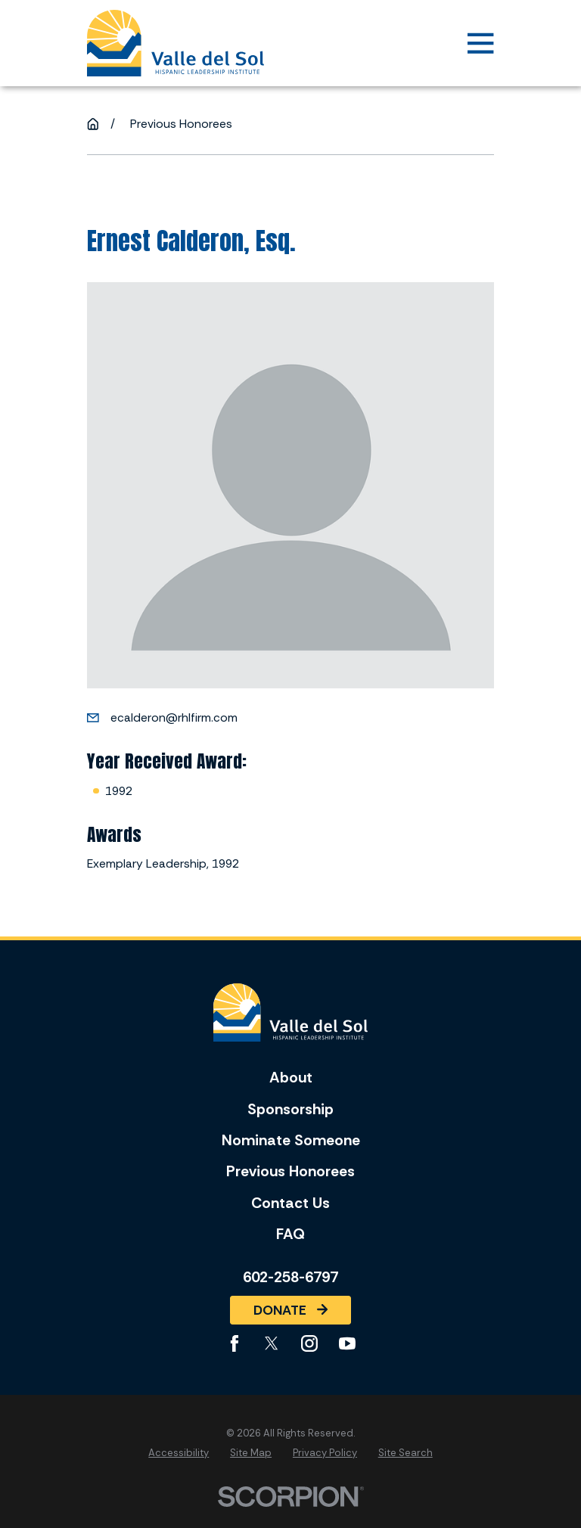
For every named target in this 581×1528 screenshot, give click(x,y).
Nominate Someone (291, 1140)
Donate (290, 1310)
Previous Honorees (290, 1171)
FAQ (290, 1234)
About (290, 1077)
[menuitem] (178, 1453)
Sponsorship (290, 1109)
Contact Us (290, 1203)
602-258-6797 (290, 1277)
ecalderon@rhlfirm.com (174, 717)
